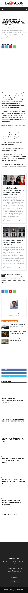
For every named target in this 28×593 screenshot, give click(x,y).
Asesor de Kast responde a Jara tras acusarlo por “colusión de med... (13, 481)
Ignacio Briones (16, 278)
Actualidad (20, 589)
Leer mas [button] (14, 510)
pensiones (4, 280)
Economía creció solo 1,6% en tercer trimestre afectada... (18, 340)
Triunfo (14, 590)
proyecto (9, 280)
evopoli (21, 276)
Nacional (4, 336)
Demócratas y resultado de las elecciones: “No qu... (18, 332)
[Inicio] (14, 553)
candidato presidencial (13, 276)
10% (6, 276)
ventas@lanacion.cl (17, 571)
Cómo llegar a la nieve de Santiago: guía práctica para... (17, 326)
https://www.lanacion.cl (14, 315)
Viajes (3, 328)
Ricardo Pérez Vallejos (7, 40)
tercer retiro (4, 282)
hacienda (10, 278)
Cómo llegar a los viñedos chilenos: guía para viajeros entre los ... (11, 502)
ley (21, 278)
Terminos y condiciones (10, 589)
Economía (4, 343)
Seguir (23, 372)
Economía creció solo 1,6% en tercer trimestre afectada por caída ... (12, 440)
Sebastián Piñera (21, 280)
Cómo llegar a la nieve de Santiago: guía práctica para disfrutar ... (12, 400)
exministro (4, 278)
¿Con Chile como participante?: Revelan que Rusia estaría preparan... (13, 460)
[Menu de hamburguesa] (2, 9)
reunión (14, 280)
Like (24, 369)
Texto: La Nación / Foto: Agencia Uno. (14, 274)
